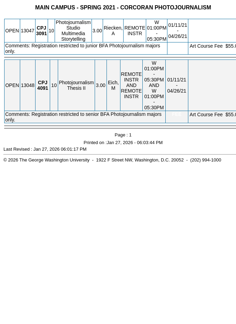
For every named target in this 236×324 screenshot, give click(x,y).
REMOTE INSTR (134, 30)
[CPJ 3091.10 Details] (41, 33)
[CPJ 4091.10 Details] (42, 88)
